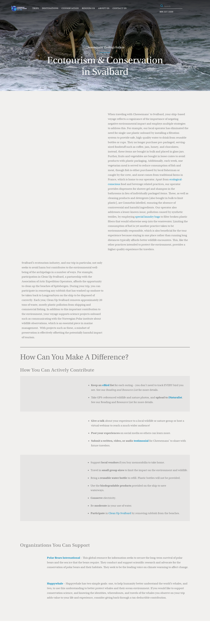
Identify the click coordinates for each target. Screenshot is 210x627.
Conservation (70, 8)
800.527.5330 (166, 11)
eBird (105, 385)
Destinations (50, 8)
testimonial (141, 440)
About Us (103, 8)
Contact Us (120, 8)
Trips (35, 8)
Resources (88, 8)
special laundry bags (147, 216)
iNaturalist (175, 397)
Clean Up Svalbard (119, 513)
